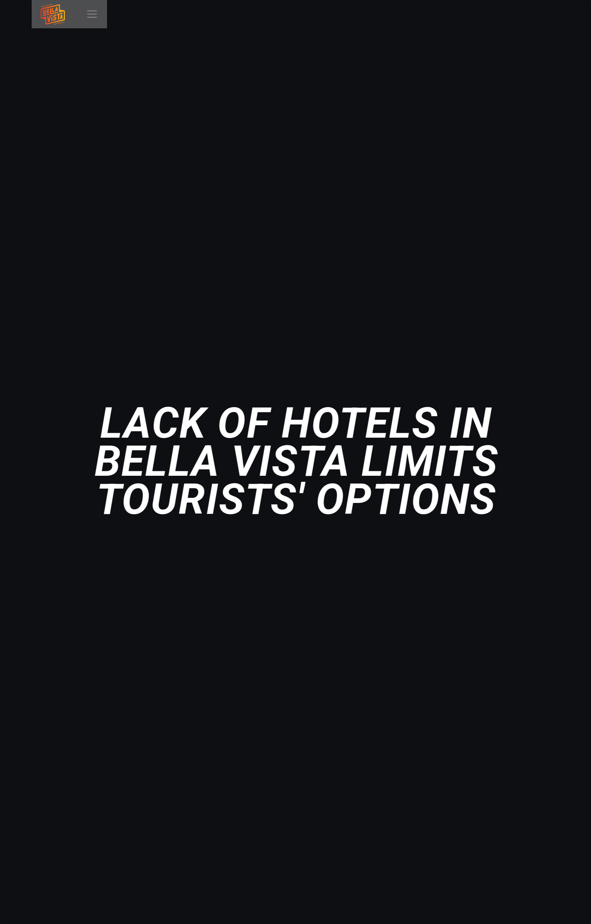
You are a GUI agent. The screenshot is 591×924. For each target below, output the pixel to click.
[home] (48, 14)
